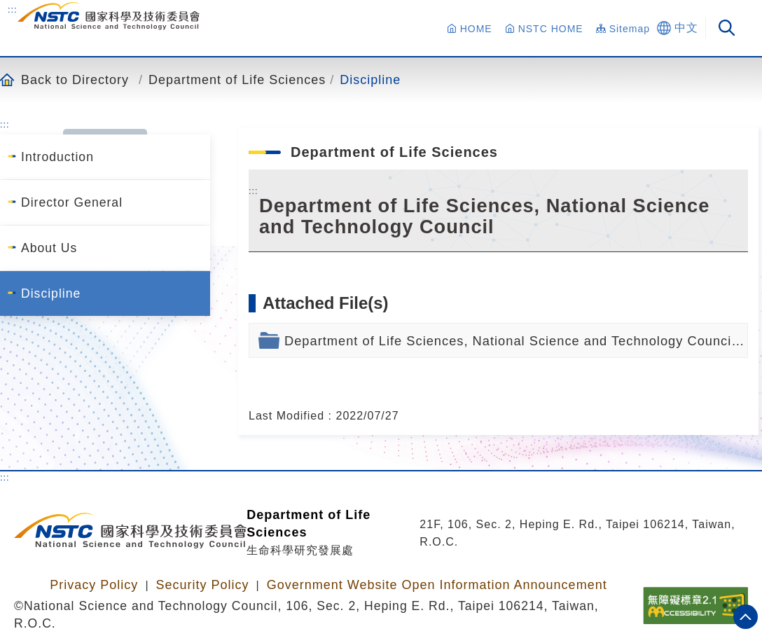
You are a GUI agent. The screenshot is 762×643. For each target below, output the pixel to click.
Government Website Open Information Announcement (437, 585)
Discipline (370, 79)
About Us (49, 248)
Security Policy (202, 585)
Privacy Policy (94, 585)
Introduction (57, 157)
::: (13, 9)
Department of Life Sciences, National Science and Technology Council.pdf (516, 340)
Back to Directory (75, 79)
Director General (72, 202)
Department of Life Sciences (237, 79)
